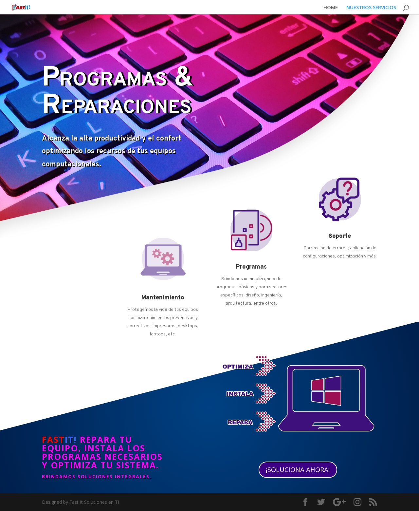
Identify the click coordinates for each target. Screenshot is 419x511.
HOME (330, 7)
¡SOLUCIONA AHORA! (298, 469)
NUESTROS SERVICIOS (371, 7)
